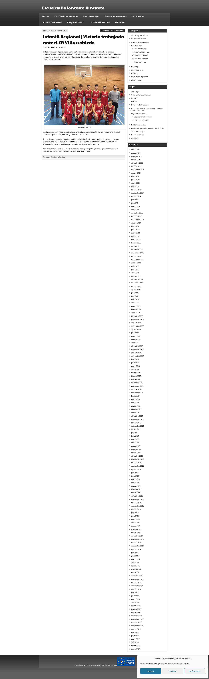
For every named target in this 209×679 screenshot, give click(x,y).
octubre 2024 (136, 190)
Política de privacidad (92, 665)
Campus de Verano (75, 22)
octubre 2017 (136, 423)
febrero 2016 (136, 489)
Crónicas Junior (140, 62)
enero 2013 (135, 612)
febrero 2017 (136, 449)
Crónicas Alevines (141, 49)
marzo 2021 (135, 306)
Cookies (134, 98)
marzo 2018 (135, 406)
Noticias (45, 16)
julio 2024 (135, 200)
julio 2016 (135, 473)
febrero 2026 (136, 156)
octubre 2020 (136, 323)
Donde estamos (137, 135)
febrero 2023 (136, 243)
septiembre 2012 (137, 626)
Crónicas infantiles (58, 157)
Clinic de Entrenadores (100, 22)
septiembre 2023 (137, 220)
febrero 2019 (136, 376)
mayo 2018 (135, 399)
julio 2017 (135, 433)
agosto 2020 (136, 329)
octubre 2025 (136, 166)
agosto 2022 (136, 263)
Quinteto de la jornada (139, 77)
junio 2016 (135, 476)
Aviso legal (135, 92)
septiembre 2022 (137, 260)
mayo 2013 (135, 599)
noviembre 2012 (137, 619)
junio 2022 (135, 270)
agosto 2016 (136, 469)
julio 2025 (135, 176)
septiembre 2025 (137, 170)
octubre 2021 (136, 286)
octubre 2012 (136, 622)
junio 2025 (135, 180)
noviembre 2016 (137, 459)
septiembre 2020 (137, 326)
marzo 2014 (135, 566)
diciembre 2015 (137, 496)
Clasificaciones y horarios (66, 16)
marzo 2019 (135, 373)
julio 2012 (135, 632)
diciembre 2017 (137, 416)
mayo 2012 (135, 639)
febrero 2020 (136, 339)
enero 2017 (135, 453)
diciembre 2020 (137, 316)
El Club (134, 102)
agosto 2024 (136, 196)
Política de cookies (138, 125)
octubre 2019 (136, 353)
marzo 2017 (135, 446)
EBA (44, 30)
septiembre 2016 (137, 466)
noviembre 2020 (137, 319)
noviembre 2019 (137, 349)
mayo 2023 (135, 233)
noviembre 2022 (137, 253)
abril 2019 (135, 369)
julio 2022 (135, 266)
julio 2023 (135, 226)
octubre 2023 (136, 216)
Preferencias (194, 671)
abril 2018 (135, 403)
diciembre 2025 (137, 163)
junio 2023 (135, 230)
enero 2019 (135, 379)
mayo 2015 (135, 519)
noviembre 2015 (137, 499)
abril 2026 (135, 150)
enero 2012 (135, 649)
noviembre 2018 (137, 386)
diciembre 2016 (137, 456)
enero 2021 (135, 313)
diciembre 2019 (137, 346)
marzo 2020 (135, 336)
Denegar (172, 671)
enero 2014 (135, 573)
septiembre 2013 (137, 586)
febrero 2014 (136, 569)
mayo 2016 (135, 479)
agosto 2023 (136, 223)
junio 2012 (135, 636)
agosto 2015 (136, 509)
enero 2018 (135, 413)
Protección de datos (141, 120)
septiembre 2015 (137, 506)
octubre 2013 (136, 583)
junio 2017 (135, 436)
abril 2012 (135, 642)
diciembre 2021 (137, 279)
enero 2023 (135, 246)
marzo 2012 (135, 646)
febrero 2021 (136, 309)
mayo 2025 (135, 183)
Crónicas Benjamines (142, 52)
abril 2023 (135, 236)
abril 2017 (135, 443)
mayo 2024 (135, 206)
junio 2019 (135, 363)
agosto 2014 (136, 549)
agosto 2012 (136, 629)
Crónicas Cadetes (141, 55)
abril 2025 (135, 186)
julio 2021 (135, 293)
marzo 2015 (135, 526)
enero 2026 (135, 160)
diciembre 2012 (137, 616)
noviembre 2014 (137, 539)
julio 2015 (135, 513)
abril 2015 (135, 523)
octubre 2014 (136, 543)
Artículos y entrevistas (52, 22)
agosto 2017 (136, 429)
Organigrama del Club (139, 114)
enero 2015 (135, 533)
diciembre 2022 (137, 250)
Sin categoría (136, 80)
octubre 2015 (136, 503)
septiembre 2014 (137, 546)
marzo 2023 (135, 240)
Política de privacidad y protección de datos (147, 128)
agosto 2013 (136, 589)
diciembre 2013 (137, 576)
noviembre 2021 (137, 283)
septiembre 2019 (137, 356)
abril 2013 (135, 602)
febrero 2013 (136, 609)
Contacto (134, 138)
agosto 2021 (136, 289)
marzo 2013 (135, 606)
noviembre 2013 (137, 579)
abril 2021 (135, 303)
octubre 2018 (136, 389)
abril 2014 (135, 563)
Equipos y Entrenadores (115, 16)
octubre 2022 (136, 256)
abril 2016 (135, 483)
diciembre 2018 (137, 383)
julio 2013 (135, 592)
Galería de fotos (137, 70)
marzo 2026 (135, 153)
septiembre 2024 (137, 193)
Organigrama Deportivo (143, 117)
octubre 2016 (136, 463)
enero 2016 (135, 493)
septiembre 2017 (137, 426)
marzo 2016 (135, 486)
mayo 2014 (135, 559)
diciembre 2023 (137, 213)
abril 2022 (135, 273)
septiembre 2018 (137, 393)
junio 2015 (135, 516)
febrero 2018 (136, 409)
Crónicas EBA (138, 16)
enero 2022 (135, 276)
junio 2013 (135, 596)
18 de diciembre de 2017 (57, 30)
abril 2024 (135, 210)
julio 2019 (135, 359)
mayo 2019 (135, 366)
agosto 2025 (136, 173)
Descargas (120, 22)
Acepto (150, 671)
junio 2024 (135, 203)
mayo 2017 (135, 439)
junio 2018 (135, 396)
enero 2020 (135, 343)
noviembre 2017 (137, 419)
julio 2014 (135, 553)
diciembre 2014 (137, 536)
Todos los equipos (91, 16)
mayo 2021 (135, 299)
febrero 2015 (136, 529)
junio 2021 (135, 296)
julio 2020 (135, 333)
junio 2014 (135, 556)
